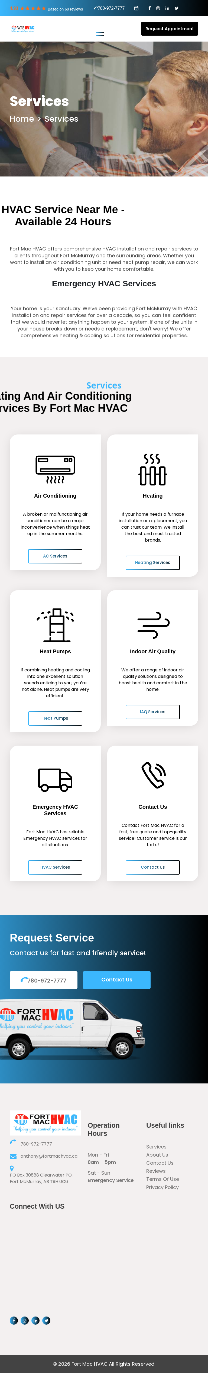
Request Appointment (169, 29)
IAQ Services (152, 712)
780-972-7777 (109, 8)
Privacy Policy (162, 1187)
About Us (157, 1154)
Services (61, 119)
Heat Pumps (55, 718)
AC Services (55, 556)
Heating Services (152, 562)
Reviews (156, 1171)
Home (22, 119)
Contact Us (153, 867)
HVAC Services (55, 867)
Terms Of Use (162, 1179)
